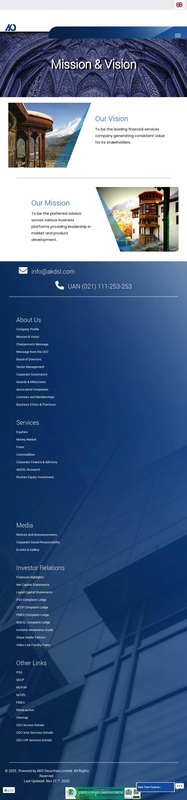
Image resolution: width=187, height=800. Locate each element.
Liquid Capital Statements (34, 592)
